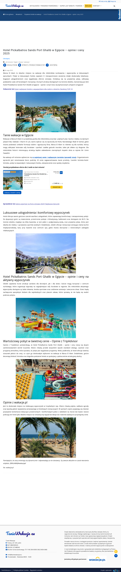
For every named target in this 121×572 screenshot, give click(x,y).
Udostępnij (6, 58)
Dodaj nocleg (103, 1)
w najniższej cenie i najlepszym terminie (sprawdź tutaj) (54, 157)
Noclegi (88, 6)
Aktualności (35, 6)
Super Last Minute (67, 6)
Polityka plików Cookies (21, 570)
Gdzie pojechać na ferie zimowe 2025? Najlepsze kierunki (37, 203)
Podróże (79, 6)
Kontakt (96, 6)
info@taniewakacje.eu (14, 554)
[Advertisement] (60, 35)
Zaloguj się (112, 1)
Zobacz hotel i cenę (13, 192)
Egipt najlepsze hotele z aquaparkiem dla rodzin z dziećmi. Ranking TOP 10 (44, 89)
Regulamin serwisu (36, 570)
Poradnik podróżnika (49, 6)
